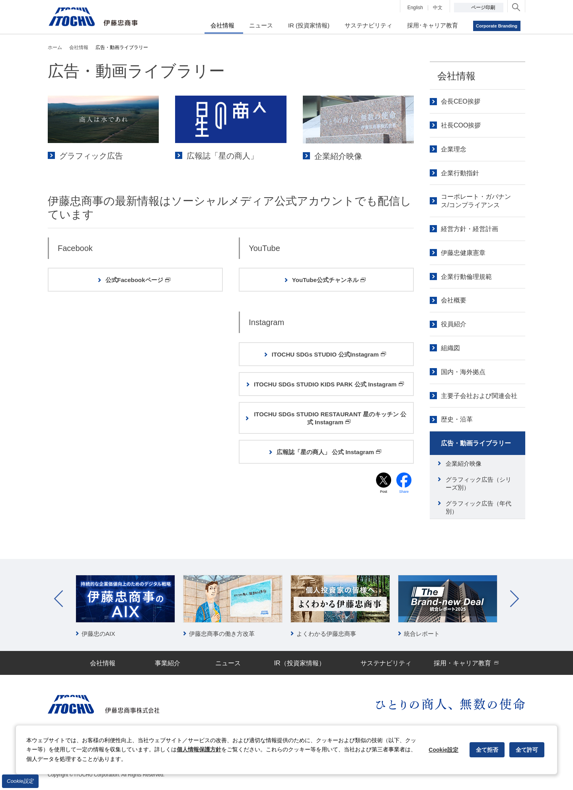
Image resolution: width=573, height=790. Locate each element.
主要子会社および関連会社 (479, 395)
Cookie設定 (20, 781)
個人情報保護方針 (199, 749)
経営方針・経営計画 (469, 228)
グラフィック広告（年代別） (478, 507)
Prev (58, 599)
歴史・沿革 (457, 419)
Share (404, 492)
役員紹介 (453, 324)
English (415, 7)
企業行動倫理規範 (466, 276)
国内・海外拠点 (463, 372)
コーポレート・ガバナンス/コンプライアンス (476, 200)
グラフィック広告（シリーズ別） (478, 483)
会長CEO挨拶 (460, 101)
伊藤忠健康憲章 (463, 252)
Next (514, 599)
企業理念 (453, 149)
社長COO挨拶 (461, 125)
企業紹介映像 (463, 463)
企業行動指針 (460, 173)
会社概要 (453, 300)
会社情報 (456, 76)
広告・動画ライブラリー (476, 443)
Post (384, 492)
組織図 (450, 348)
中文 (437, 7)
